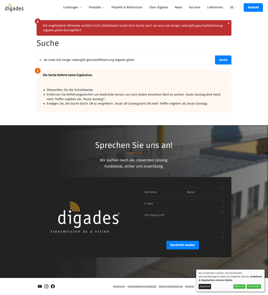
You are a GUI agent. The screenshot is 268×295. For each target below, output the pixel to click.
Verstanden (253, 286)
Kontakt (253, 7)
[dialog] (230, 281)
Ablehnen (239, 286)
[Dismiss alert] (228, 23)
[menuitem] (72, 7)
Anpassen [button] (205, 286)
